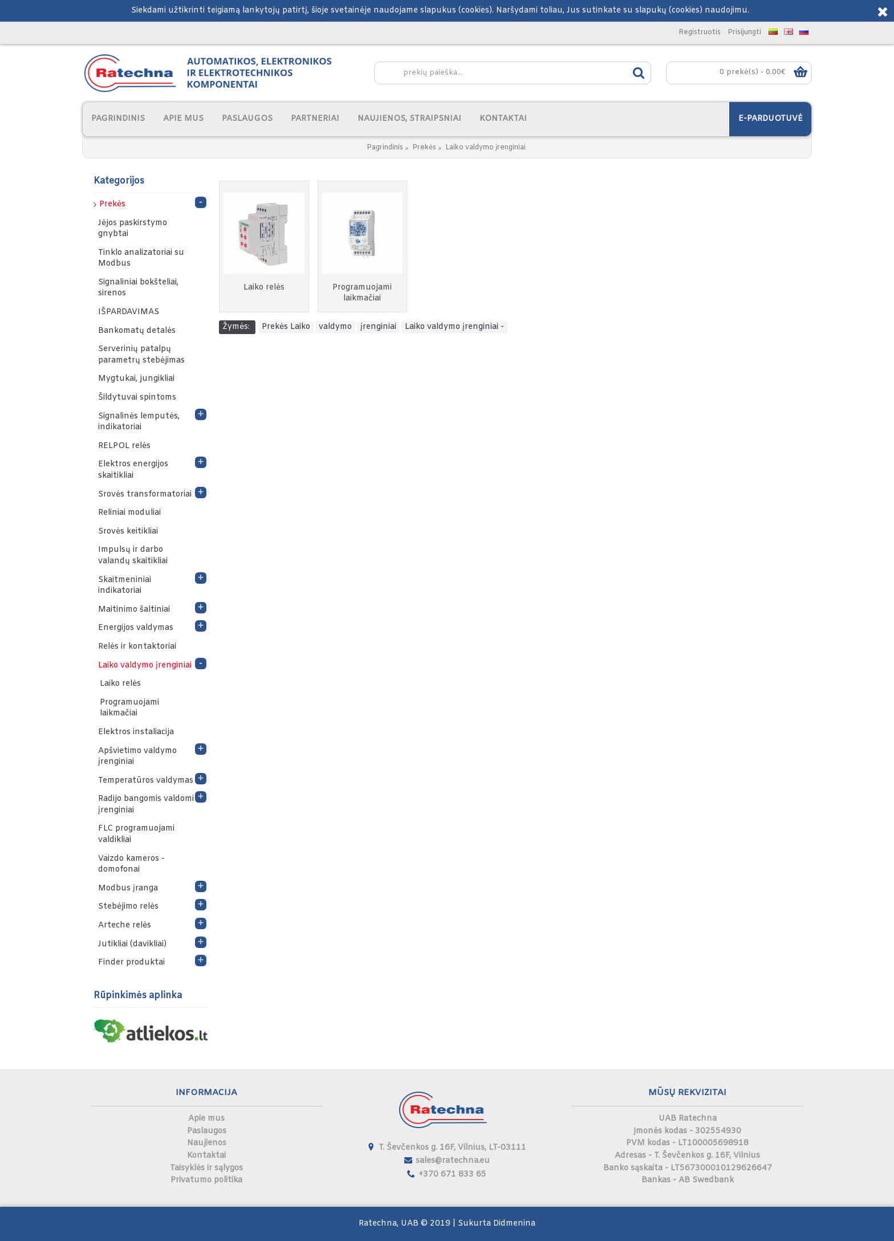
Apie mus (206, 1118)
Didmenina (514, 1223)
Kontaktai (206, 1155)
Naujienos (206, 1143)
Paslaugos (206, 1131)
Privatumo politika (206, 1180)
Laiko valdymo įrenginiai (485, 147)
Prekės (424, 147)
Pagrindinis (385, 147)
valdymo (335, 327)
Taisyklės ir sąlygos (206, 1168)
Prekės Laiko (286, 327)
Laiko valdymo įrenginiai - (454, 327)
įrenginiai (378, 327)
